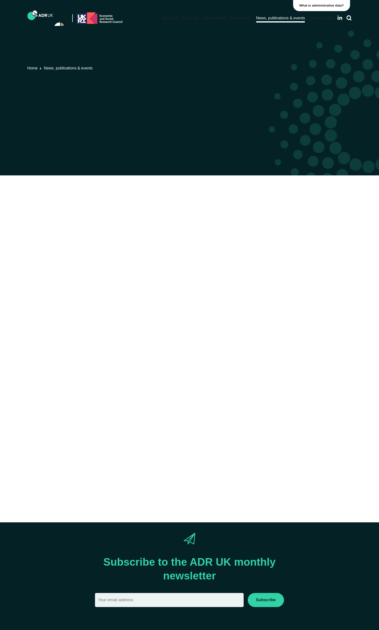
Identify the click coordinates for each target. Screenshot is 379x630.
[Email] (169, 600)
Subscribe (266, 600)
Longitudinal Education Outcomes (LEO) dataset (237, 340)
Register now (98, 274)
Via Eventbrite (108, 490)
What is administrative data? (323, 5)
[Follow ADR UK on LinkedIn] (339, 17)
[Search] (349, 18)
